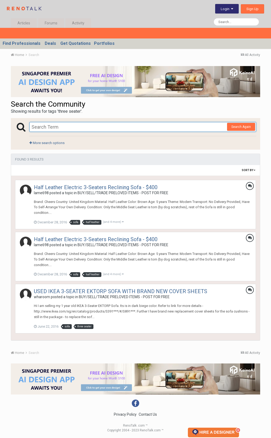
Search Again (241, 127)
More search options (47, 143)
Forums (51, 23)
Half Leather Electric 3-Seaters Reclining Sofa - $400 (95, 187)
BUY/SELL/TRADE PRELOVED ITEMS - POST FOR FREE (123, 193)
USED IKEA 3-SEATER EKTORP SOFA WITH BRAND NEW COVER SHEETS (120, 291)
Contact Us (148, 414)
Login (227, 9)
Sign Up (252, 9)
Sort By (248, 170)
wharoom (42, 297)
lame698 (41, 193)
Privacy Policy (125, 414)
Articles (23, 23)
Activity (78, 23)
